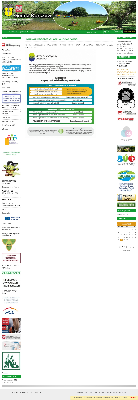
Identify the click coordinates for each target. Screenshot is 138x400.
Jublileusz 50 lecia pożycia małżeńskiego (11, 229)
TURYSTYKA (6, 117)
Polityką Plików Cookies (120, 398)
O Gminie (12, 32)
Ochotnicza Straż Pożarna (10, 187)
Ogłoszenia (22, 32)
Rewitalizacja (6, 199)
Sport (4, 209)
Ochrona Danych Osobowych (11, 92)
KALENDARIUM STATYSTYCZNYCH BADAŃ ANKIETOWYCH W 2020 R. (126, 72)
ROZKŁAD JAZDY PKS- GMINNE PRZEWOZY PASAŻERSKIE (125, 64)
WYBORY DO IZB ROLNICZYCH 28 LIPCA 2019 (10, 193)
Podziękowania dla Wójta (125, 78)
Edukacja (5, 129)
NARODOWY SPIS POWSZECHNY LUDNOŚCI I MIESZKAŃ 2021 (11, 60)
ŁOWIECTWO (6, 224)
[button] (16, 32)
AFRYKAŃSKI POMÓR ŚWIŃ (9, 292)
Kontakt (32, 32)
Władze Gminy (7, 50)
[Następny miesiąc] (135, 224)
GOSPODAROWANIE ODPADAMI (9, 182)
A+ (112, 32)
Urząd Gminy (6, 54)
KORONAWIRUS (7, 88)
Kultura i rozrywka (8, 121)
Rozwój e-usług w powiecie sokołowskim (11, 235)
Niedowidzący (129, 32)
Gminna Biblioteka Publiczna (8, 112)
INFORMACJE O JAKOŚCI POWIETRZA (11, 267)
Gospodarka (6, 213)
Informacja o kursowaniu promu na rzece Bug (10, 106)
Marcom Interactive (119, 392)
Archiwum (118, 32)
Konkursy (5, 373)
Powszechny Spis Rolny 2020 (10, 83)
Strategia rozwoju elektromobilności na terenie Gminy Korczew (9, 75)
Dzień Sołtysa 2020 (8, 125)
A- (109, 32)
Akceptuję (133, 398)
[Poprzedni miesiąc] (117, 224)
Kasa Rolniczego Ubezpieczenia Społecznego (11, 204)
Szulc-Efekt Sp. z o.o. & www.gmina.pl (97, 392)
